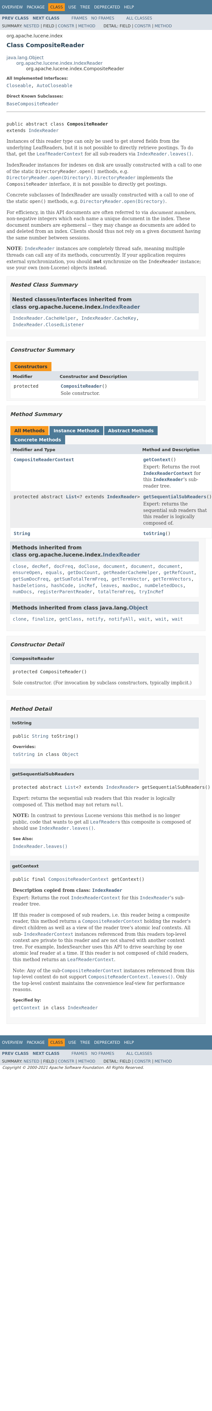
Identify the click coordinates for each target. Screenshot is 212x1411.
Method (86, 26)
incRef (86, 585)
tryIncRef (151, 591)
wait (144, 619)
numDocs (22, 591)
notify (95, 619)
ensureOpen (26, 572)
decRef (40, 566)
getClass (70, 619)
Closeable (19, 85)
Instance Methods (76, 430)
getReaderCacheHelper (130, 572)
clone (19, 619)
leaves (109, 585)
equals (54, 572)
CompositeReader (81, 386)
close (19, 566)
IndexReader (43, 130)
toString (154, 533)
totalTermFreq (116, 591)
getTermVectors (172, 579)
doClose (88, 566)
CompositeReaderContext (44, 459)
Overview (12, 7)
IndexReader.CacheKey (108, 318)
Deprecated (107, 7)
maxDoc (130, 585)
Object (138, 608)
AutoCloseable (55, 85)
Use (72, 7)
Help (129, 7)
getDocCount (83, 572)
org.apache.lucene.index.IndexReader (59, 63)
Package (36, 7)
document (114, 566)
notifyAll (121, 619)
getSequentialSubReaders (174, 496)
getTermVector (129, 579)
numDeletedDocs (164, 585)
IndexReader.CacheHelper (44, 318)
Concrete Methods (37, 439)
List (71, 496)
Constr (66, 26)
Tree (85, 7)
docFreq (63, 566)
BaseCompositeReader (33, 103)
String (22, 533)
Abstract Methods (131, 430)
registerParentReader (64, 591)
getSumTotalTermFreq (80, 579)
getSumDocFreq (31, 579)
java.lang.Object (25, 57)
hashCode (62, 585)
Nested (31, 26)
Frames (80, 18)
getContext (157, 459)
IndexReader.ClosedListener (48, 324)
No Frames (102, 18)
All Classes (139, 18)
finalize (43, 619)
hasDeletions (29, 585)
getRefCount (179, 572)
